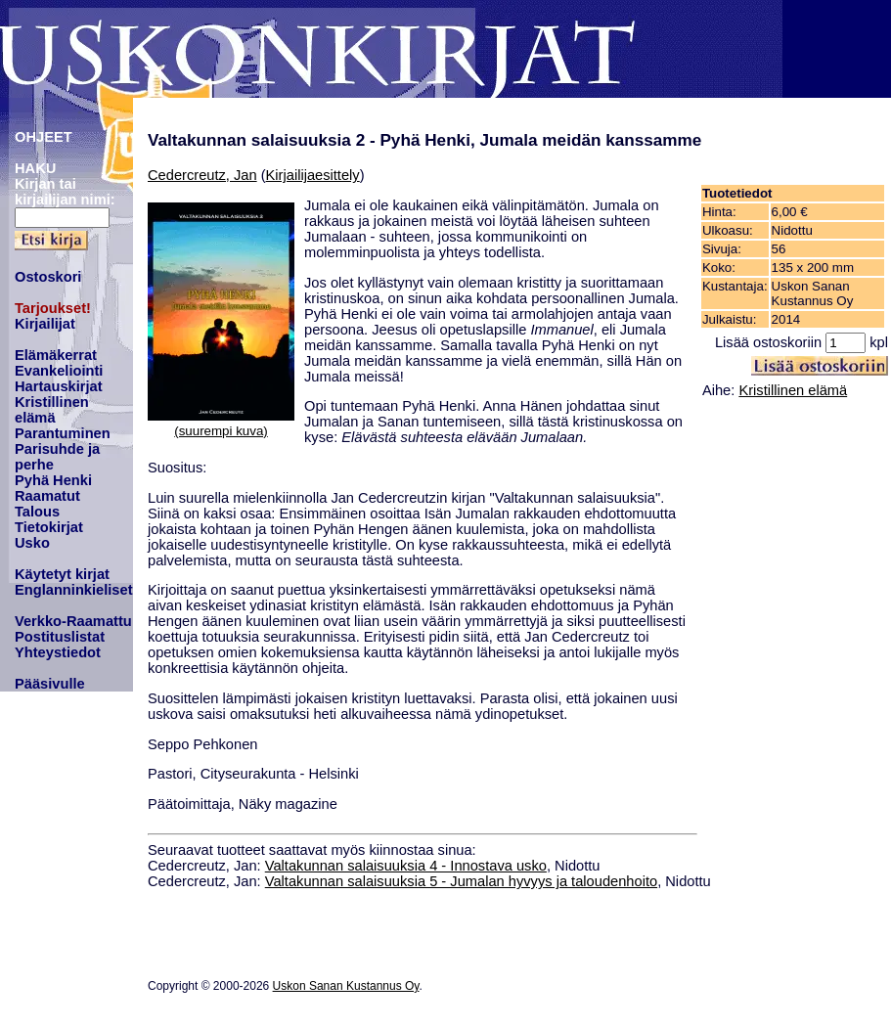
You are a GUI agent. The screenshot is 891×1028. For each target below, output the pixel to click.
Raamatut (47, 496)
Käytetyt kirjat (62, 574)
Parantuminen (63, 433)
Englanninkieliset (74, 590)
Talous (37, 511)
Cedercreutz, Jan (202, 175)
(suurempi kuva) (221, 431)
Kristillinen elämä (52, 409)
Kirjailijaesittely (313, 175)
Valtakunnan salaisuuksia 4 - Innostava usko (406, 865)
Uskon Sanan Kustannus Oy (346, 986)
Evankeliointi (59, 371)
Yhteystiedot (58, 652)
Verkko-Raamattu (73, 621)
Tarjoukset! (53, 308)
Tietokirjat (49, 527)
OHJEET (43, 137)
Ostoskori (48, 277)
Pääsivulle (50, 684)
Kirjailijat (45, 324)
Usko (32, 543)
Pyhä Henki (53, 480)
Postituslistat (60, 637)
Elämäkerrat (56, 355)
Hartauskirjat (59, 386)
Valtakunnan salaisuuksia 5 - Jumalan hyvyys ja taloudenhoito (461, 881)
